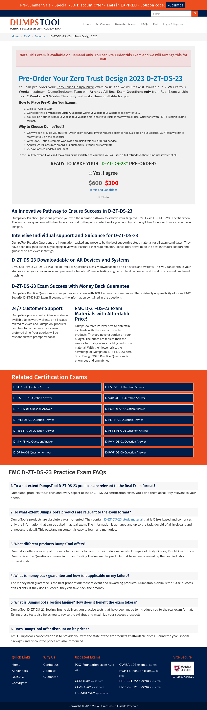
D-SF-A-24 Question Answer (31, 387)
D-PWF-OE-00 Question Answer (125, 452)
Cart (155, 24)
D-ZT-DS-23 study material (123, 519)
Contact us (51, 664)
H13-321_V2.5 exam (134, 681)
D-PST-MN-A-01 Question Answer (126, 430)
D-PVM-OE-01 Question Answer (125, 441)
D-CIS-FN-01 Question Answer (32, 398)
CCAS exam (83, 687)
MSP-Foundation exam (135, 670)
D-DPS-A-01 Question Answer (32, 452)
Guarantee (50, 676)
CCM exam (83, 681)
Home (87, 24)
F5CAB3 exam (85, 693)
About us (49, 670)
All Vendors (103, 24)
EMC (27, 36)
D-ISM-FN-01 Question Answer (33, 441)
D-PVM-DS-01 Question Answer (33, 419)
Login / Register (173, 24)
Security (40, 36)
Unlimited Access (125, 24)
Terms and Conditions (103, 190)
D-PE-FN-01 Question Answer (124, 419)
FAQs (144, 24)
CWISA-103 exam (132, 664)
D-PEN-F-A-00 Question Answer (33, 430)
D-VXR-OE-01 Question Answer (125, 398)
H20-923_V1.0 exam (134, 687)
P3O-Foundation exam (91, 664)
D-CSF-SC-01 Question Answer (124, 387)
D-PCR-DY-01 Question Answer (125, 408)
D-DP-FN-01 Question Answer (32, 408)
